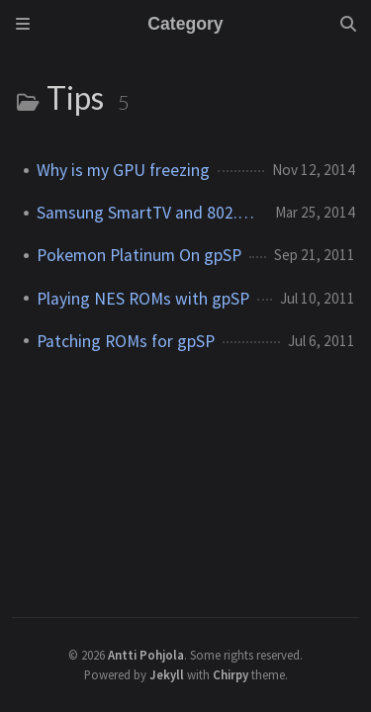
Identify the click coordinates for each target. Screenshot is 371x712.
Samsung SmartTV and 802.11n (148, 212)
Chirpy (230, 674)
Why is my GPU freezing (123, 170)
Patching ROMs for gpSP (126, 341)
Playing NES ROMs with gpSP (143, 299)
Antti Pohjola (146, 655)
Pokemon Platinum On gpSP (139, 255)
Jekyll (166, 674)
